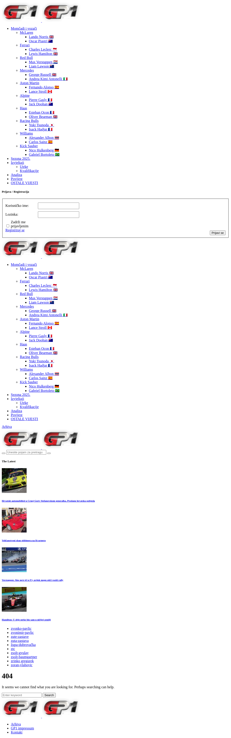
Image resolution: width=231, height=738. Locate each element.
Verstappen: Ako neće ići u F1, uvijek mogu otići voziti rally (32, 580)
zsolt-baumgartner (24, 657)
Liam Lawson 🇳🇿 (41, 66)
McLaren (26, 32)
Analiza (16, 175)
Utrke (24, 167)
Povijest (17, 179)
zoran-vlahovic (21, 665)
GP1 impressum (22, 728)
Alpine (25, 95)
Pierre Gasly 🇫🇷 (40, 100)
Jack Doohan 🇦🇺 (41, 104)
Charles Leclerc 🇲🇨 (43, 49)
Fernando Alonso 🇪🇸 (44, 87)
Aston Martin (29, 83)
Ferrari (25, 45)
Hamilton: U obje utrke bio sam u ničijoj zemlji (26, 619)
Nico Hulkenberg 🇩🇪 (44, 150)
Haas (23, 108)
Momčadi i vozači (24, 28)
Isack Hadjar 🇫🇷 (41, 129)
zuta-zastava (20, 641)
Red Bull (26, 58)
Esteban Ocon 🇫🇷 (41, 112)
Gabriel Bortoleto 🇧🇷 (44, 154)
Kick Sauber (29, 146)
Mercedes (27, 70)
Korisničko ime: (17, 206)
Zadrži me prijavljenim (19, 224)
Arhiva (7, 427)
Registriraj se (15, 230)
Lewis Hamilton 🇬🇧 (43, 54)
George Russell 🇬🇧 (42, 75)
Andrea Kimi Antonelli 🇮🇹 (48, 79)
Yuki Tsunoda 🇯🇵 (41, 125)
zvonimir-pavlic (22, 632)
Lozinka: (11, 214)
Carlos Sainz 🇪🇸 (41, 142)
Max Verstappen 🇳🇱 (43, 62)
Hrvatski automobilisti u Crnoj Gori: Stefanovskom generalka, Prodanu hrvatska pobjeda (48, 500)
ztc (13, 649)
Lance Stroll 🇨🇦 (40, 91)
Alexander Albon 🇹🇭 (44, 138)
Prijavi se (218, 233)
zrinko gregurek (22, 661)
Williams (26, 133)
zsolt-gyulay (20, 653)
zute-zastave (20, 637)
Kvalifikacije (29, 171)
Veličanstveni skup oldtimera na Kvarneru (24, 540)
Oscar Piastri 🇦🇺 (41, 41)
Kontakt (17, 732)
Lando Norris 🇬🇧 (41, 37)
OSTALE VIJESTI (24, 183)
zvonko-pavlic (21, 628)
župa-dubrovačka (23, 645)
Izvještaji (17, 163)
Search (49, 695)
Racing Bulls (29, 121)
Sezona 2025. (20, 158)
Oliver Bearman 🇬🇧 (43, 117)
